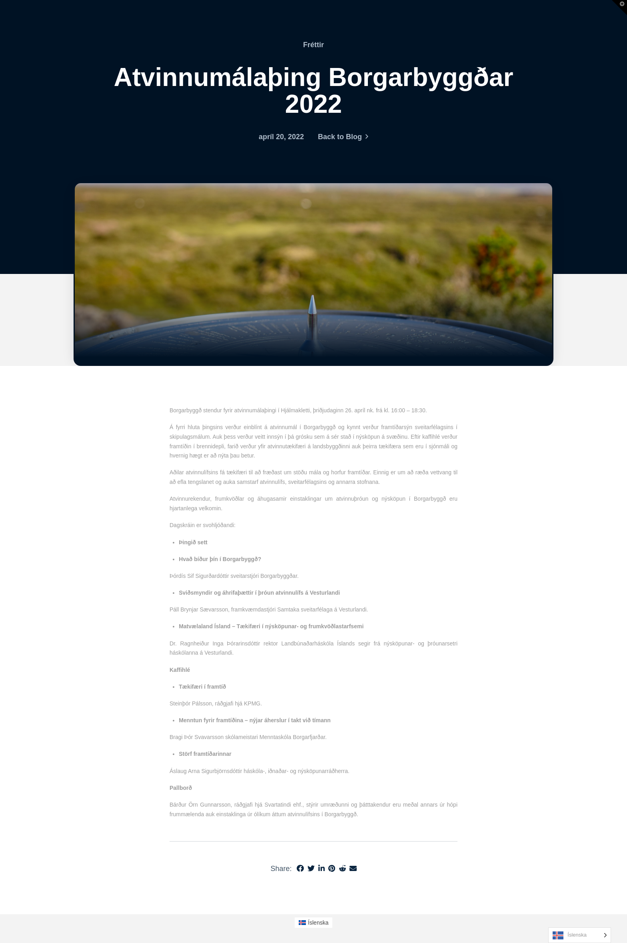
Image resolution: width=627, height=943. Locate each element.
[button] (619, 7)
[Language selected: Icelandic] (579, 935)
